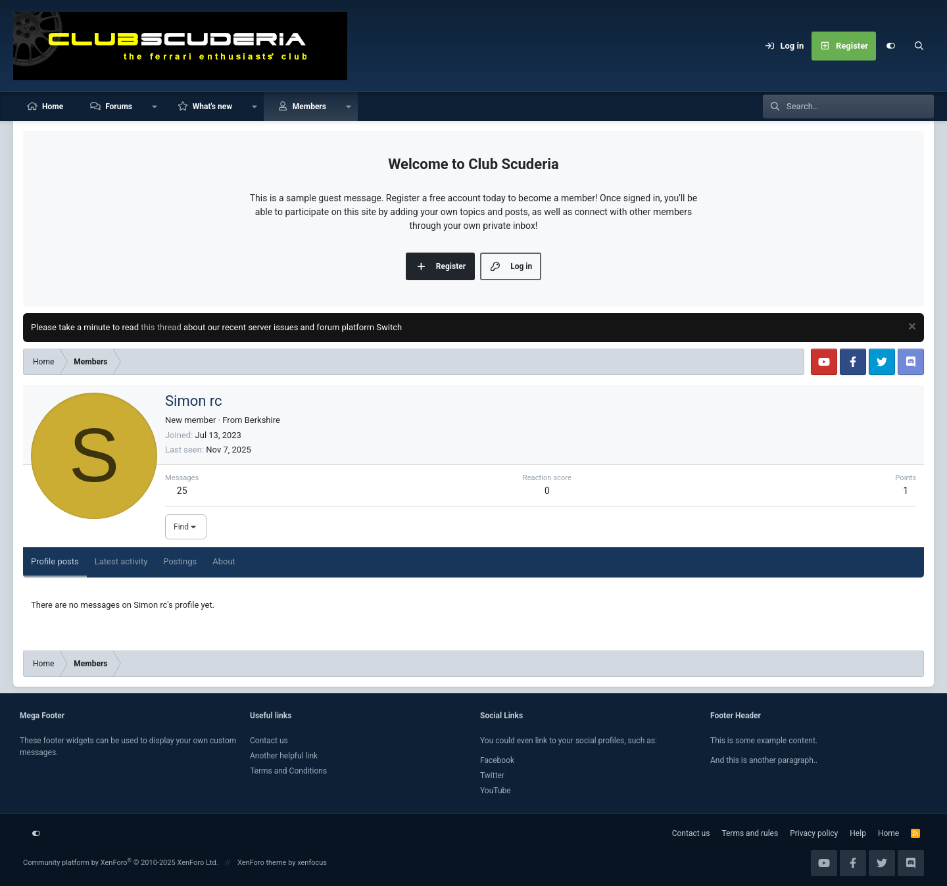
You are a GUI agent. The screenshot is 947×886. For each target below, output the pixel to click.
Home (52, 106)
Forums (118, 106)
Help (858, 833)
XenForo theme (262, 862)
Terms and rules (749, 833)
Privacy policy (814, 833)
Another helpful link (284, 755)
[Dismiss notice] (910, 328)
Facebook (497, 760)
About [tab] (223, 561)
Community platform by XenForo (120, 862)
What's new (212, 106)
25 (182, 490)
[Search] (919, 46)
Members (309, 106)
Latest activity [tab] (121, 561)
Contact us (269, 740)
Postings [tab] (180, 561)
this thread (161, 327)
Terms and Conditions (288, 770)
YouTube (495, 790)
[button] (154, 106)
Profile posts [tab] (55, 561)
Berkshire (262, 420)
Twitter (492, 775)
